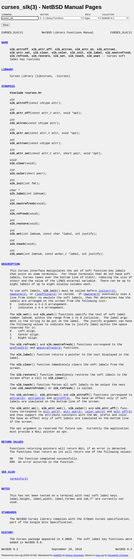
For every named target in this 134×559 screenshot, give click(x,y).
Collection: (108, 14)
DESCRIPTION (10, 264)
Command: (8, 14)
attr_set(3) (72, 412)
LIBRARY (7, 70)
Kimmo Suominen (74, 555)
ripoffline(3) (46, 294)
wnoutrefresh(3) (49, 348)
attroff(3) (61, 398)
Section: (45, 14)
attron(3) (17, 398)
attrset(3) (36, 398)
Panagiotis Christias (118, 555)
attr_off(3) (123, 412)
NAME (4, 43)
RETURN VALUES (12, 442)
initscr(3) (107, 291)
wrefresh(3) (19, 348)
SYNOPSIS (8, 86)
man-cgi (100, 555)
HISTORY (7, 533)
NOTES (5, 489)
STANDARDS (8, 512)
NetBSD (57, 555)
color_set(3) (95, 412)
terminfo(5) (19, 479)
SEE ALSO (8, 472)
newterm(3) (18, 294)
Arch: (89, 14)
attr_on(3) (51, 412)
